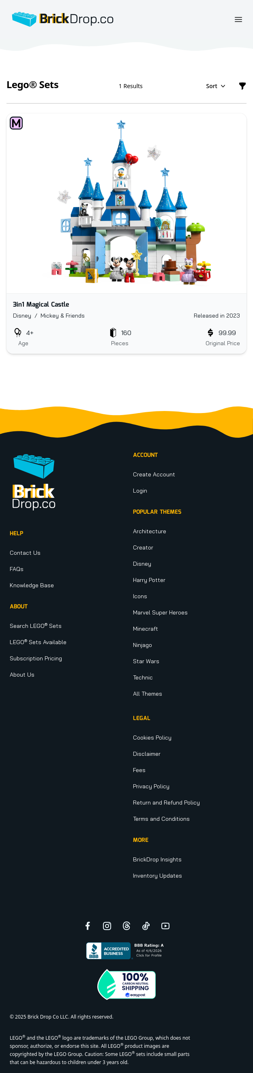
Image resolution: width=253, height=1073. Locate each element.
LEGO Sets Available (38, 642)
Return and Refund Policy (166, 802)
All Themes (147, 693)
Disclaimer (147, 753)
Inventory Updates (157, 875)
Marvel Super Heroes (160, 612)
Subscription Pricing (36, 658)
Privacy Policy (151, 786)
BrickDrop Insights (157, 859)
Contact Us (25, 552)
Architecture (149, 531)
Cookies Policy (152, 737)
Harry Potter (149, 580)
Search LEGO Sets (36, 626)
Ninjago (142, 645)
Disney (142, 563)
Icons (140, 596)
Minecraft (145, 628)
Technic (143, 677)
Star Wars (146, 661)
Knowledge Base (32, 585)
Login (140, 490)
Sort (216, 86)
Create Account (154, 474)
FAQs (17, 569)
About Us (22, 674)
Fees (139, 770)
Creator (143, 547)
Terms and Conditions (161, 818)
